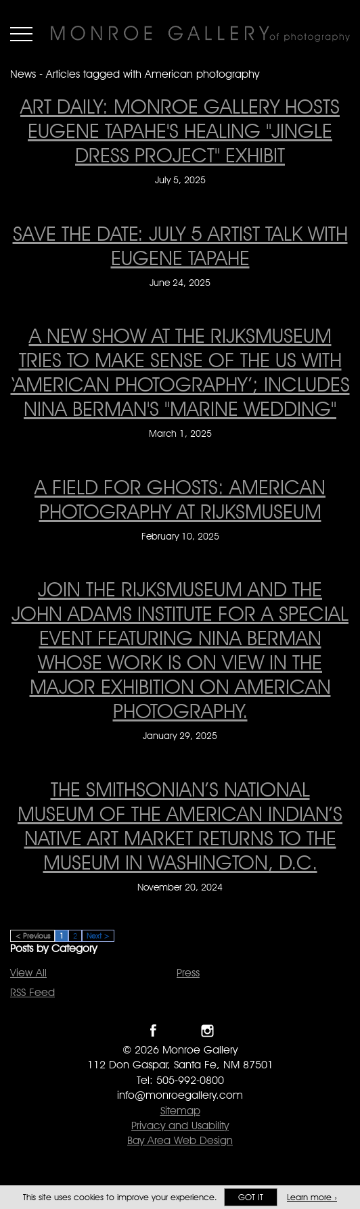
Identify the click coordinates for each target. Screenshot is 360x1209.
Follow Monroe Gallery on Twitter (180, 1031)
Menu (21, 34)
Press (188, 972)
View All (28, 972)
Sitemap (180, 1110)
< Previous (32, 936)
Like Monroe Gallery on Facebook (153, 1031)
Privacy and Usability (180, 1125)
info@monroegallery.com (180, 1095)
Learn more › (312, 1197)
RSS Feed (32, 992)
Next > (98, 936)
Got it (250, 1197)
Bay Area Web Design (180, 1140)
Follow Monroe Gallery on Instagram (207, 1031)
